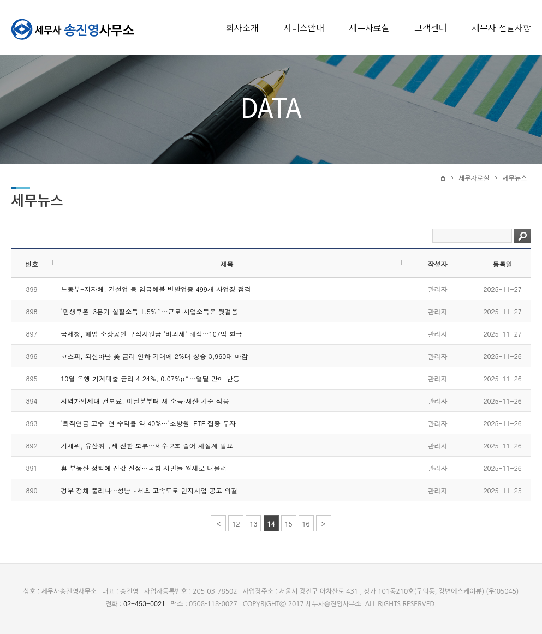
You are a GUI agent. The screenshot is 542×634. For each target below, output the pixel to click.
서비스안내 (303, 27)
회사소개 (242, 27)
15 (289, 523)
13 (253, 523)
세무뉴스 (514, 178)
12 (236, 523)
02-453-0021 (144, 603)
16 (306, 523)
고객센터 (430, 27)
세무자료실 (369, 27)
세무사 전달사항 (501, 27)
